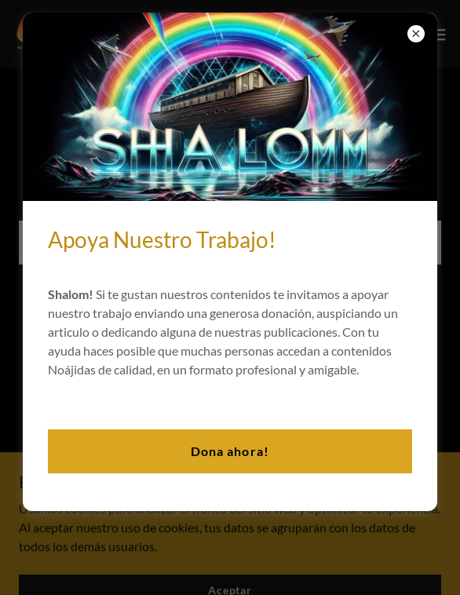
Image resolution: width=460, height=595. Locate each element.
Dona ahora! (229, 451)
